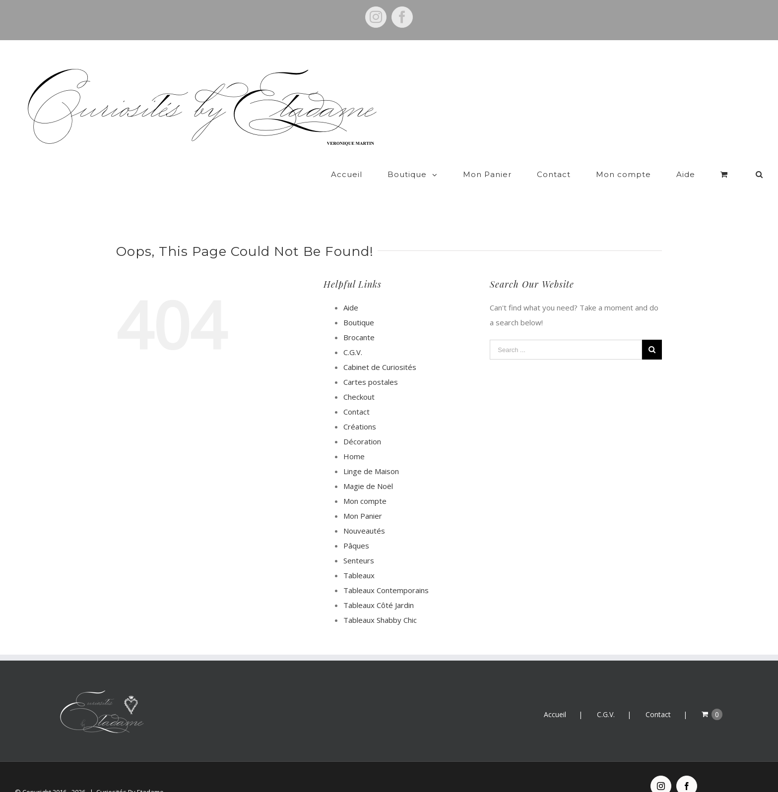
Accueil (555, 695)
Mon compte (365, 482)
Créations (359, 408)
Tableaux (359, 556)
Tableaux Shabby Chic (380, 601)
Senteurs (358, 542)
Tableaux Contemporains (386, 571)
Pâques (356, 527)
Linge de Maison (371, 452)
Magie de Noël (368, 467)
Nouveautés (364, 512)
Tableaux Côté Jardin (378, 586)
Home (354, 437)
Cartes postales (370, 363)
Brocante (359, 318)
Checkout (359, 378)
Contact (356, 393)
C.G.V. (352, 333)
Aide (350, 289)
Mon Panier (362, 497)
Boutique (358, 303)
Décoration (362, 422)
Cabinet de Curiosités (379, 348)
